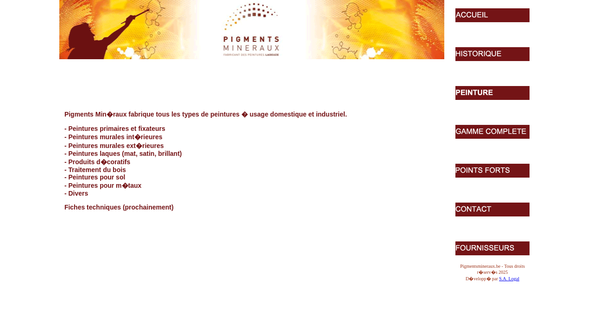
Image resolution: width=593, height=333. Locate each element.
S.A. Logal (509, 278)
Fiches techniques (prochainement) (119, 207)
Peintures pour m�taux (104, 185)
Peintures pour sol (96, 177)
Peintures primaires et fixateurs (116, 128)
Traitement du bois (97, 169)
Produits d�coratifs (99, 162)
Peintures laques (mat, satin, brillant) (125, 153)
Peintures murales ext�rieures (116, 145)
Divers (78, 193)
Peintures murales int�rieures (115, 137)
